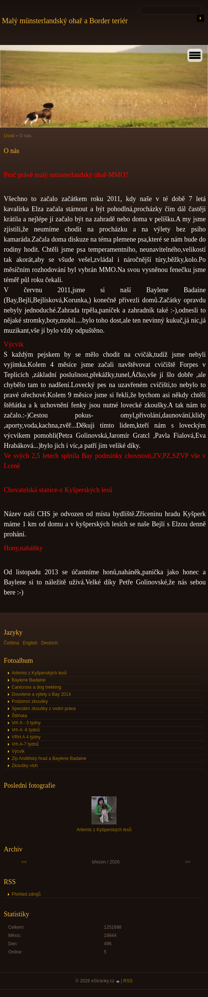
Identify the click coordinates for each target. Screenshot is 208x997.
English (30, 643)
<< (24, 862)
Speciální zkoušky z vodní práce (44, 708)
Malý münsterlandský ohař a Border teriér (65, 21)
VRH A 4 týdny (26, 737)
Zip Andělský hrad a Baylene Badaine (49, 758)
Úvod (9, 135)
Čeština (11, 643)
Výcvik (18, 751)
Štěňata (19, 715)
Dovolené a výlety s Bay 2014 (41, 694)
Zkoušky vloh (25, 765)
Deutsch (49, 643)
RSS (128, 980)
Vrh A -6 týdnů (26, 730)
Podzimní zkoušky (30, 701)
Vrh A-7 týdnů (25, 744)
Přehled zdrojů (26, 894)
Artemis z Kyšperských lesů (39, 673)
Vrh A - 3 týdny (26, 722)
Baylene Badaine (29, 680)
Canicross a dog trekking (36, 687)
